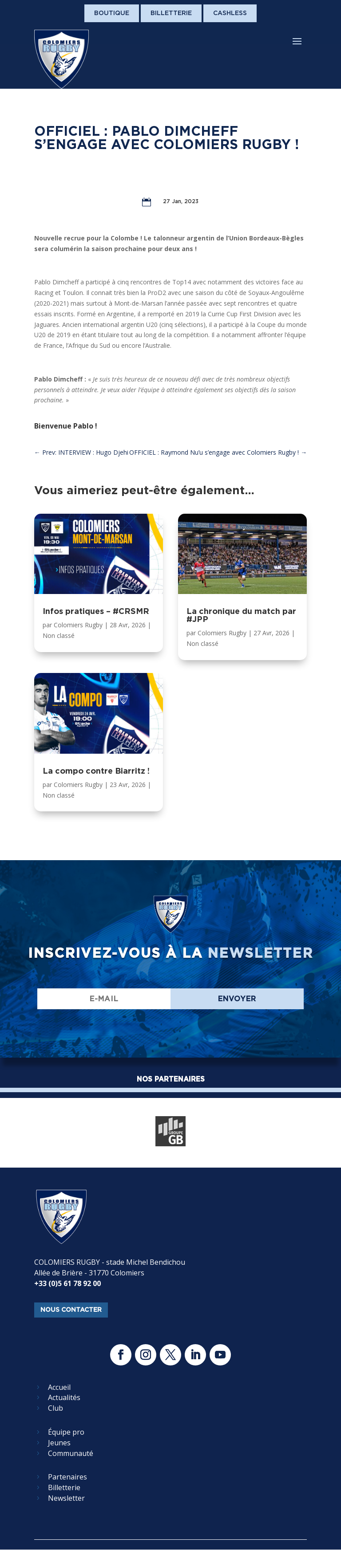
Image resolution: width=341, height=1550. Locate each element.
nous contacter (71, 1309)
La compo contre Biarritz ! (96, 770)
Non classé (59, 635)
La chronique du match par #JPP (241, 615)
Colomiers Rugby (78, 625)
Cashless (230, 12)
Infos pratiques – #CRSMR (96, 611)
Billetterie (171, 12)
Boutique (111, 12)
